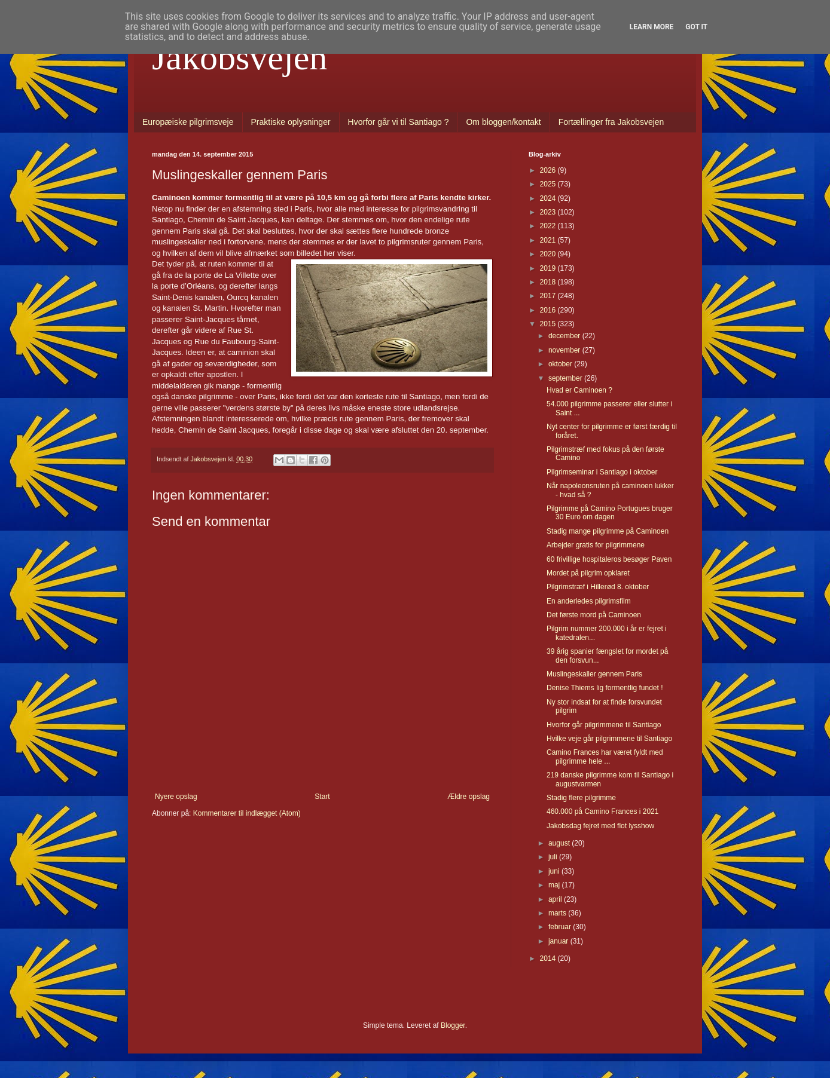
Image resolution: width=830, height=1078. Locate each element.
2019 (549, 268)
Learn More (652, 27)
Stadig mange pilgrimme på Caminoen (608, 531)
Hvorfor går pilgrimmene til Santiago (604, 725)
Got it (696, 27)
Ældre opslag (468, 796)
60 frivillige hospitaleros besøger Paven (609, 559)
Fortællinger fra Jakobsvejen (611, 122)
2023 (549, 212)
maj (555, 885)
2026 (549, 170)
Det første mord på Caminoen (594, 615)
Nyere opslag (176, 796)
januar (559, 941)
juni (555, 871)
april (556, 899)
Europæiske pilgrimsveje (188, 122)
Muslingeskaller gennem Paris (594, 674)
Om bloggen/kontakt (503, 122)
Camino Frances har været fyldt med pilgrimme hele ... (605, 756)
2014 (549, 958)
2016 (549, 310)
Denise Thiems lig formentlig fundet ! (605, 688)
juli (553, 857)
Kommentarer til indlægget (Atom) (247, 813)
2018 (549, 282)
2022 (549, 226)
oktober (561, 364)
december (565, 336)
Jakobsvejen (239, 57)
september (566, 378)
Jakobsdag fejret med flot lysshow (600, 826)
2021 (549, 240)
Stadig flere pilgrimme (581, 798)
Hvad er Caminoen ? (579, 390)
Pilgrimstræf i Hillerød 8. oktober (598, 587)
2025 (549, 184)
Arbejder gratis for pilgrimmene (596, 545)
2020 (549, 254)
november (565, 350)
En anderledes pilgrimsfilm (589, 601)
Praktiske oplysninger (291, 122)
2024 (549, 198)
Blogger (453, 1025)
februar (560, 927)
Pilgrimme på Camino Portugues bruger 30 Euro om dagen (610, 512)
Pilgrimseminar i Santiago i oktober (602, 472)
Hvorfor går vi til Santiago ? (398, 122)
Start (322, 796)
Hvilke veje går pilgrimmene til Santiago (609, 738)
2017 (549, 296)
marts (558, 913)
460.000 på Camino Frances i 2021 (602, 811)
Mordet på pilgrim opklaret (588, 573)
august (560, 843)
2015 (549, 324)
